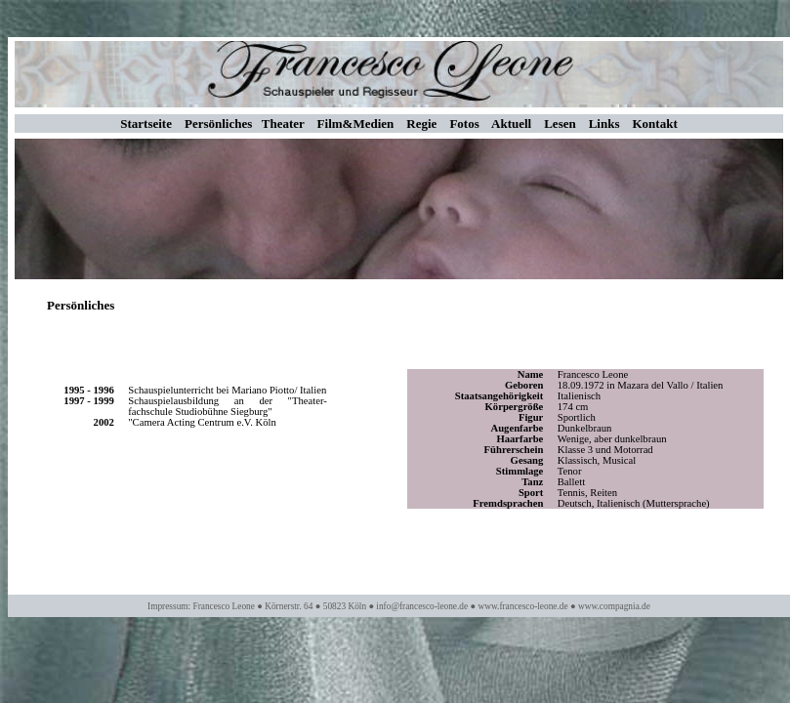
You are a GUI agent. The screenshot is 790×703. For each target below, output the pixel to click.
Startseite (146, 123)
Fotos (463, 123)
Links (604, 123)
